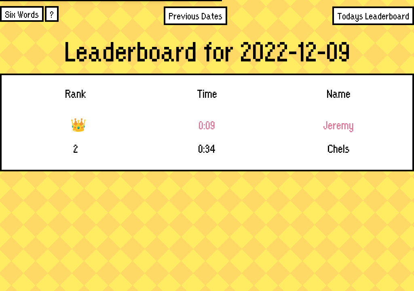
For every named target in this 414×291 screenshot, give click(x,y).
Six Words (22, 14)
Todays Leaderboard (373, 15)
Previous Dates (195, 15)
